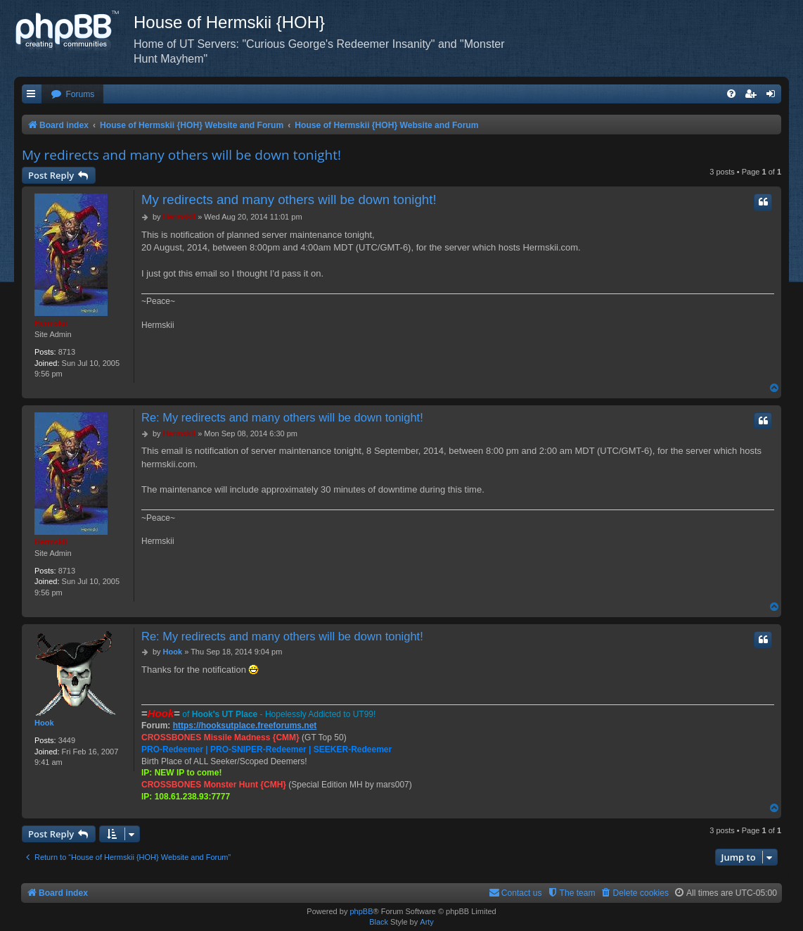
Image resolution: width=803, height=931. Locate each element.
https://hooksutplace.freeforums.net (245, 725)
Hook (44, 722)
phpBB (361, 911)
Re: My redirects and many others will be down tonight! (282, 417)
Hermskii (50, 323)
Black (378, 922)
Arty (427, 922)
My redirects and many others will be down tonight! (181, 155)
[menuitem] (72, 94)
